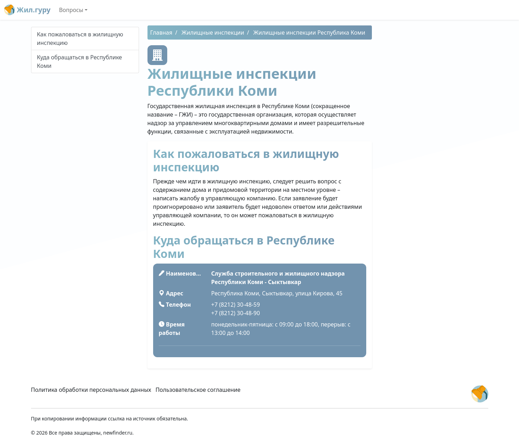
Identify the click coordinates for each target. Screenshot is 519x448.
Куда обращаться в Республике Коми (79, 61)
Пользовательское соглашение (198, 390)
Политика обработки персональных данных (91, 390)
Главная (161, 32)
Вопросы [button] (71, 10)
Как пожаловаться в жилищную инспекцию (80, 38)
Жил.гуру (27, 10)
